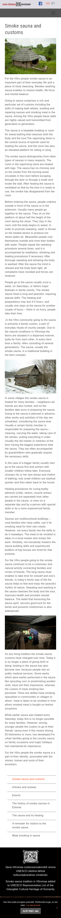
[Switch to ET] (53, 3)
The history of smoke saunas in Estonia (31, 805)
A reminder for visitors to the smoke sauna (29, 825)
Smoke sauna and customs (28, 779)
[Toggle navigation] (53, 13)
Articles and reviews (24, 787)
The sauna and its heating (27, 815)
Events (16, 795)
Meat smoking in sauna (26, 835)
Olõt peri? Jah (30, 911)
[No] (57, 907)
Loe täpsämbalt (33, 905)
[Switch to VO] (48, 3)
